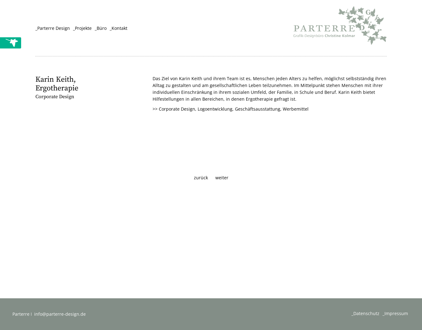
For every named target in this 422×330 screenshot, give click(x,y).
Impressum (396, 313)
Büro (102, 28)
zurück (201, 178)
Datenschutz (366, 313)
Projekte (83, 28)
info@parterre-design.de (60, 314)
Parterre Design (53, 28)
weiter (221, 178)
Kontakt (119, 28)
